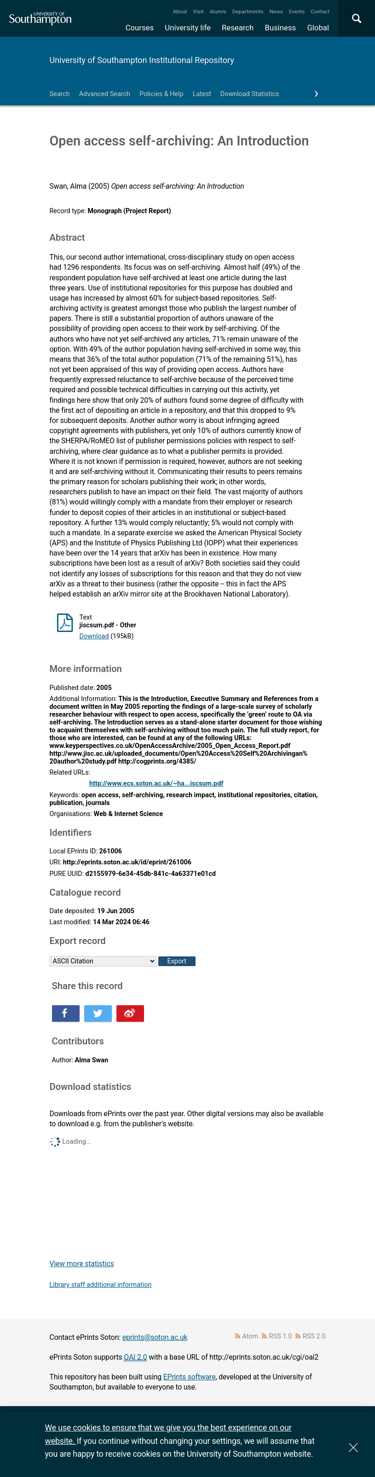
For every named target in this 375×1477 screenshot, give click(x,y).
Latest (202, 94)
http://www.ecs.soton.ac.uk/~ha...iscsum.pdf (156, 784)
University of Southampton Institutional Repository (142, 60)
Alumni (217, 11)
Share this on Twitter (98, 1013)
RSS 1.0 (280, 1336)
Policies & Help (161, 94)
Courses (140, 27)
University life (188, 27)
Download (94, 636)
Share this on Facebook (66, 1013)
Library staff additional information (101, 1285)
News (276, 11)
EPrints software (189, 1377)
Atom (250, 1336)
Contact (320, 11)
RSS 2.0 (314, 1336)
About (180, 11)
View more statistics (82, 1263)
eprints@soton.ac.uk (155, 1337)
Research (238, 27)
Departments (248, 11)
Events (297, 11)
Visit (198, 11)
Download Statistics (249, 94)
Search (60, 94)
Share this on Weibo (130, 1013)
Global (318, 27)
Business (280, 27)
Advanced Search (104, 94)
